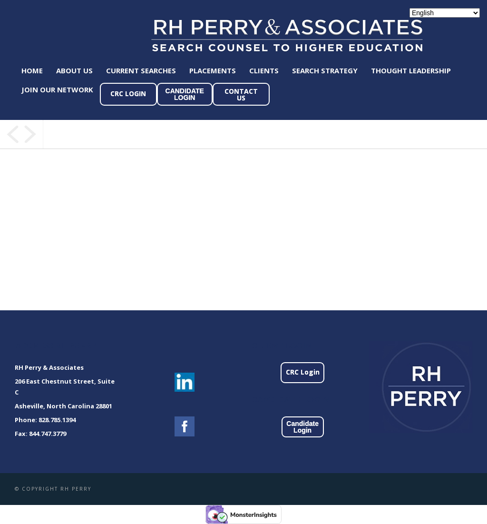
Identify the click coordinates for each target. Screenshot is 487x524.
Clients (264, 70)
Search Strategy (325, 70)
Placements (212, 70)
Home (32, 70)
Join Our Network (57, 89)
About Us (74, 70)
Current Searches (141, 70)
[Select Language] (444, 13)
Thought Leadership (411, 70)
